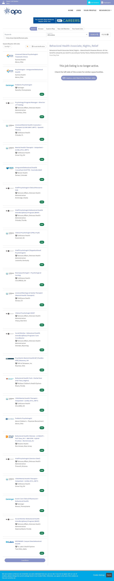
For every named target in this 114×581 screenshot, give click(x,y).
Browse (40, 29)
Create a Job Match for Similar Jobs (79, 78)
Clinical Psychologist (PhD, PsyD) (27, 233)
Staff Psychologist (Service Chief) (27, 458)
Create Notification (38, 46)
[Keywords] (25, 34)
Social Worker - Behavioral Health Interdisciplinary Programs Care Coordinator (27, 335)
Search (33, 29)
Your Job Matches (64, 29)
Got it (109, 575)
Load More (25, 560)
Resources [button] (104, 10)
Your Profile (90, 10)
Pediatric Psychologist (23, 85)
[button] (105, 34)
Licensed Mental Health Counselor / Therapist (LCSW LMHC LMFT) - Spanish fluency (29, 127)
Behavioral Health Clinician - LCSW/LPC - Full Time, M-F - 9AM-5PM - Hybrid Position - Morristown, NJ (30, 438)
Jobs (78, 10)
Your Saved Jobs (77, 29)
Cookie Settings (99, 575)
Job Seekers (93, 2)
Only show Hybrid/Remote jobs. (17, 38)
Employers (106, 2)
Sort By (7, 46)
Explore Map (50, 29)
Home (70, 10)
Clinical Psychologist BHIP (25, 313)
